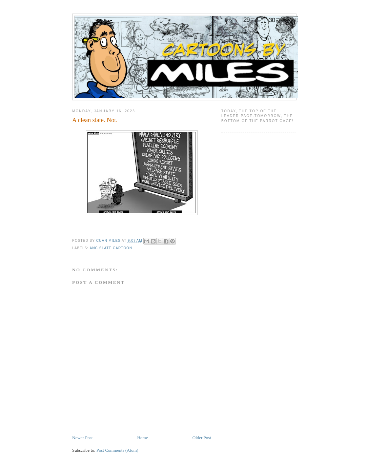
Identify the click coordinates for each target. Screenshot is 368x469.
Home (142, 437)
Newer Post (82, 437)
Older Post (201, 437)
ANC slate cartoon (110, 248)
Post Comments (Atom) (118, 450)
